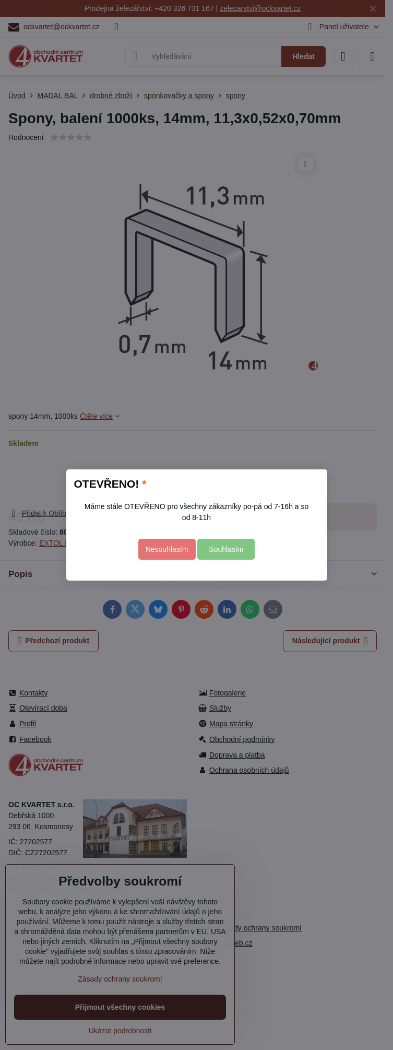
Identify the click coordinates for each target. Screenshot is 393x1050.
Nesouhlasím (167, 549)
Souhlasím (226, 549)
